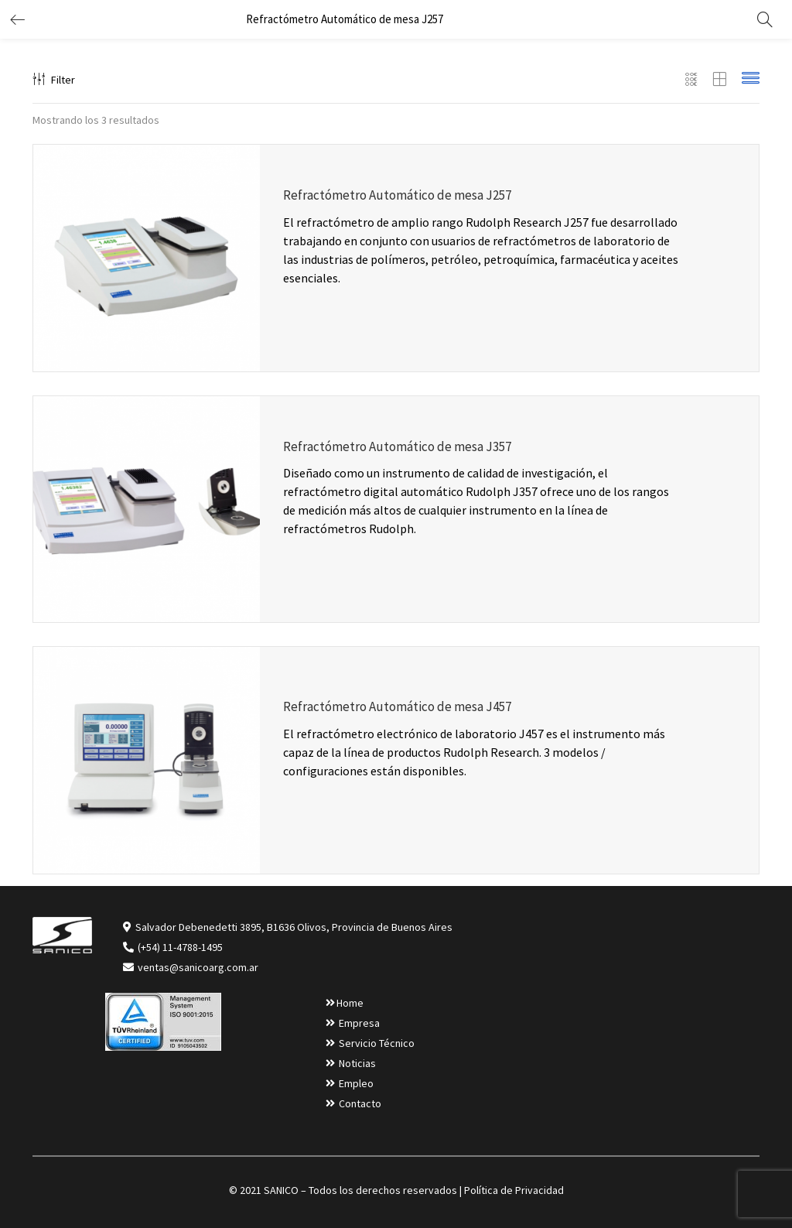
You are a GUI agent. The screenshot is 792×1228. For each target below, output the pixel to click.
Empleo (356, 1083)
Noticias (357, 1063)
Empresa (359, 1023)
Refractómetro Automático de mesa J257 (397, 195)
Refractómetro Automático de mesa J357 (397, 446)
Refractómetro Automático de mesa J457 (397, 706)
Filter (53, 80)
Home (350, 1003)
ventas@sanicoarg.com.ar (196, 967)
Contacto (360, 1103)
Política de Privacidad (514, 1190)
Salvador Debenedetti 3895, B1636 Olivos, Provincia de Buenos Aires (293, 927)
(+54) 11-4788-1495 (180, 947)
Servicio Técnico (377, 1043)
